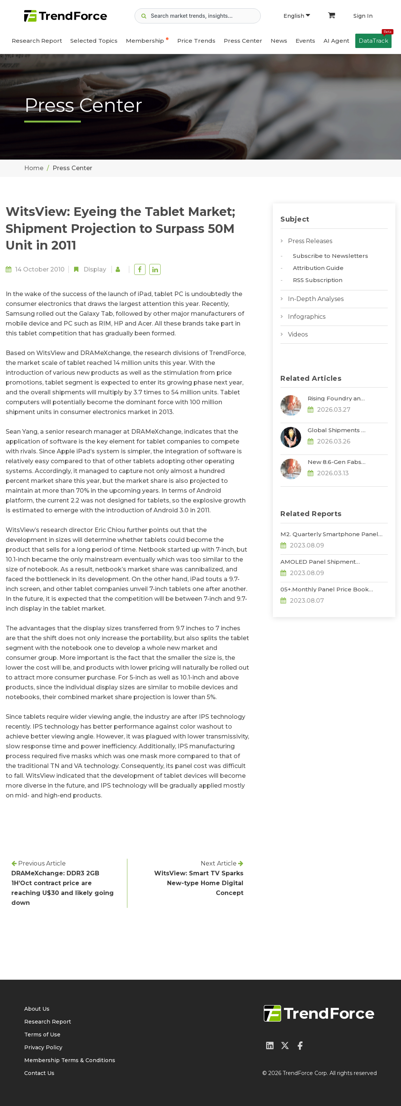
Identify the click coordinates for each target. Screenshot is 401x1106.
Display (95, 269)
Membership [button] (145, 40)
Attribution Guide (318, 267)
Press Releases (310, 241)
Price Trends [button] (196, 40)
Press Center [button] (243, 40)
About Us (37, 1008)
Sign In (363, 15)
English (296, 15)
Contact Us (39, 1073)
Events (305, 40)
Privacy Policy (43, 1047)
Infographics (306, 316)
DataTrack (375, 39)
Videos (298, 334)
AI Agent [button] (336, 40)
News (279, 40)
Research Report (37, 40)
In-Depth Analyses (316, 298)
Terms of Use (42, 1034)
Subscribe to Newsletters (330, 255)
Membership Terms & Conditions (69, 1060)
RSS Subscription (317, 280)
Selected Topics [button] (94, 40)
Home (33, 168)
